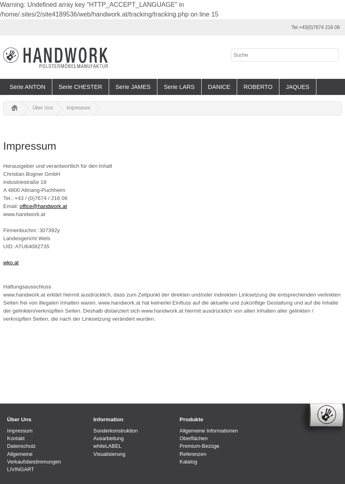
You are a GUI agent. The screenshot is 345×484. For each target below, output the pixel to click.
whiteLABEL (107, 446)
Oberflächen (194, 438)
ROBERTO (258, 87)
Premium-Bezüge (199, 446)
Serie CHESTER (80, 87)
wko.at (11, 263)
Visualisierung (109, 454)
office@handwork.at (43, 206)
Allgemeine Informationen (209, 431)
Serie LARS (179, 87)
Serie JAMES (133, 87)
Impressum (78, 108)
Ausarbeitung (108, 438)
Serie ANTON (27, 87)
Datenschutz (21, 446)
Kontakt (16, 438)
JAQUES (298, 87)
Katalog (188, 462)
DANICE (219, 87)
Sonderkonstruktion (115, 431)
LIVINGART (20, 469)
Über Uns (43, 108)
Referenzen (193, 454)
